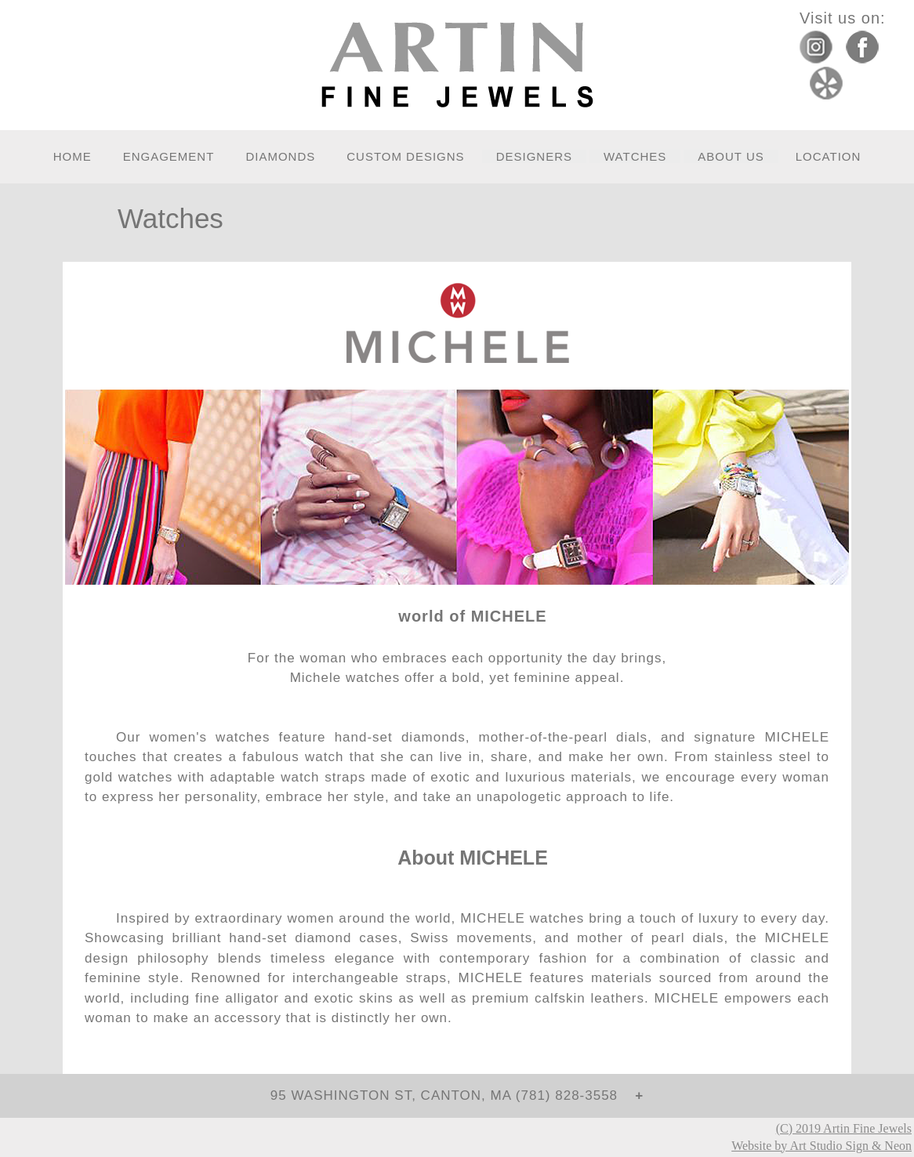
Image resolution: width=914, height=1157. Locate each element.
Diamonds (280, 156)
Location (828, 156)
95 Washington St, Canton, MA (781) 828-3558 (450, 1095)
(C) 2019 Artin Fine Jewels (844, 1128)
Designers (534, 156)
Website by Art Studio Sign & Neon (821, 1145)
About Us (730, 156)
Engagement (169, 156)
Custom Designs (405, 156)
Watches (635, 156)
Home (72, 156)
